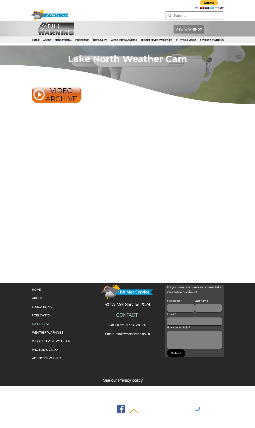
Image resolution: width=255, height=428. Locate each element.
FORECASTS (41, 315)
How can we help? (178, 327)
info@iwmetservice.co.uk (132, 334)
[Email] (193, 321)
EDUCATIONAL (42, 306)
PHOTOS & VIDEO (45, 349)
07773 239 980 (135, 325)
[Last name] (207, 308)
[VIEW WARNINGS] (189, 29)
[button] (209, 4)
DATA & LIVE (41, 324)
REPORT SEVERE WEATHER (51, 341)
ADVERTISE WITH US (46, 358)
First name (174, 300)
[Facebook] (121, 409)
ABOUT (37, 298)
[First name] (179, 308)
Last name (201, 300)
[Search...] (193, 16)
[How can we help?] (194, 339)
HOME (36, 289)
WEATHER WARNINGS (47, 332)
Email (171, 314)
